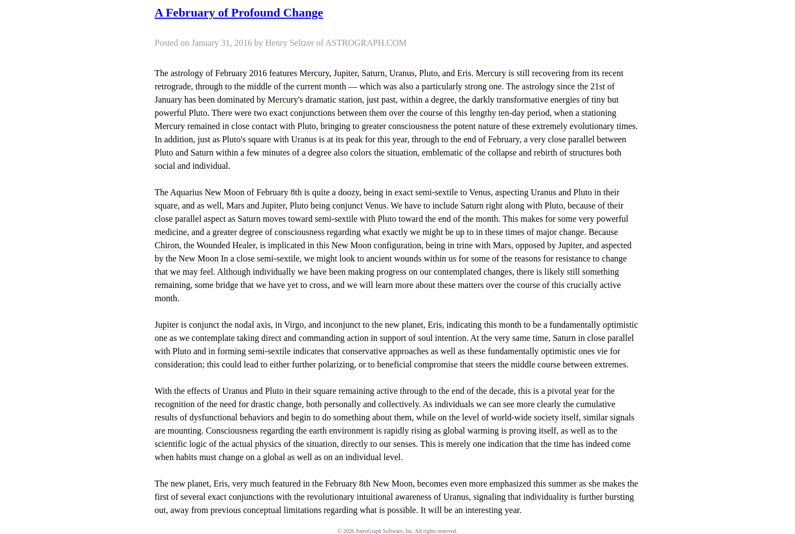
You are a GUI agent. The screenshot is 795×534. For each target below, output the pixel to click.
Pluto (428, 73)
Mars (235, 205)
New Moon (225, 192)
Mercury (314, 73)
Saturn (373, 73)
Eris (464, 73)
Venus (480, 192)
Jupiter (345, 73)
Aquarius (186, 192)
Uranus (402, 73)
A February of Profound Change (239, 12)
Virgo (294, 324)
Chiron (167, 245)
